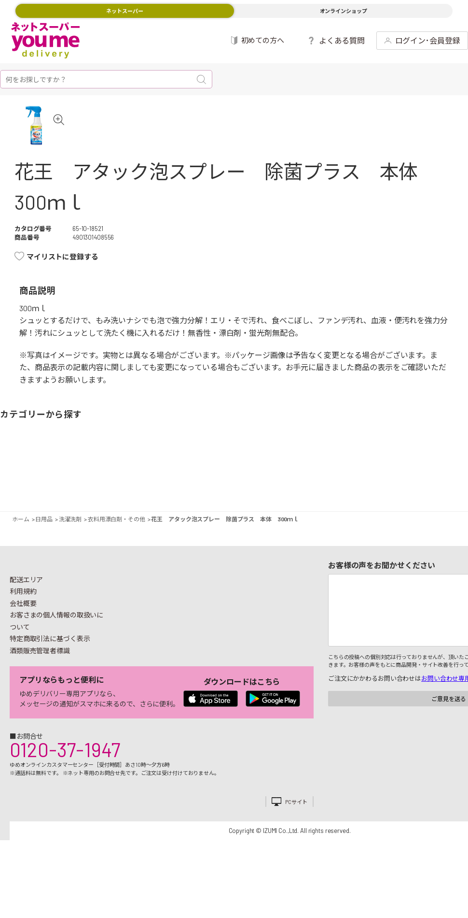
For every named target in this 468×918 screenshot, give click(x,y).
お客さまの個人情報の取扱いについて (56, 647)
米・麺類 (178, 485)
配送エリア (26, 606)
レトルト (247, 485)
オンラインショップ (343, 11)
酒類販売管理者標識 (40, 677)
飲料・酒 (316, 485)
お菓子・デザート (204, 485)
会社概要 (23, 629)
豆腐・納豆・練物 (221, 485)
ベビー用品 (428, 485)
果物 (39, 485)
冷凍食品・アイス (151, 485)
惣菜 (108, 485)
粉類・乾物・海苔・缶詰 (290, 485)
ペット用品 (455, 485)
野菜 (13, 485)
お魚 (82, 485)
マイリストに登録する (62, 282)
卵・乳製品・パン (135, 485)
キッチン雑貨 (359, 485)
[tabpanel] (47, 138)
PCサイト (296, 828)
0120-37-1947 (65, 775)
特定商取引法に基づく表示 (50, 664)
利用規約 (23, 617)
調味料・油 (273, 485)
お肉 (65, 485)
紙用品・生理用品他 (412, 485)
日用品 (385, 485)
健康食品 (342, 485)
